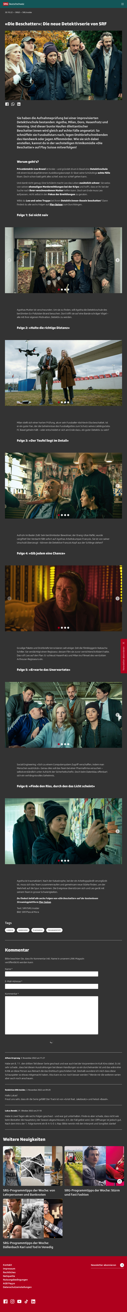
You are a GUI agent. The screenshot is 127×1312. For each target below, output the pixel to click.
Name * (8, 969)
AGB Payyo (9, 1283)
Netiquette (9, 1276)
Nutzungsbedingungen (15, 1279)
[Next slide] (118, 260)
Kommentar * (12, 993)
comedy (10, 930)
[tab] (59, 290)
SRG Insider (27, 12)
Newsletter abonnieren (107, 1265)
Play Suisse (45, 902)
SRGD (17, 12)
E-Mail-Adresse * (13, 981)
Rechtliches (9, 1272)
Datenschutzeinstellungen (17, 1287)
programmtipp (54, 930)
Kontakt (7, 1264)
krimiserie (23, 930)
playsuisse (38, 930)
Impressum (9, 1268)
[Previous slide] (9, 260)
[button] (122, 3)
